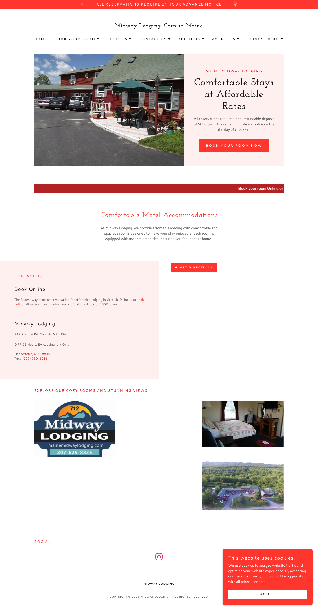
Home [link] (40, 39)
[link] (159, 25)
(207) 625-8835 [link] (37, 354)
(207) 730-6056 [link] (35, 358)
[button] (77, 39)
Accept (267, 594)
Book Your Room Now (234, 145)
